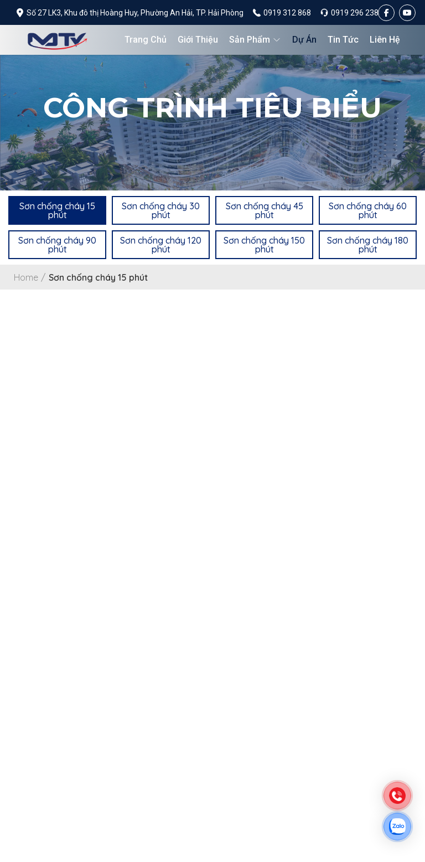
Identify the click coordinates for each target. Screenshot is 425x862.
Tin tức (343, 39)
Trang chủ (146, 39)
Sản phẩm (255, 39)
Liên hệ (385, 39)
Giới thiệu (198, 39)
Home (25, 277)
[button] (57, 209)
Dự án (304, 39)
